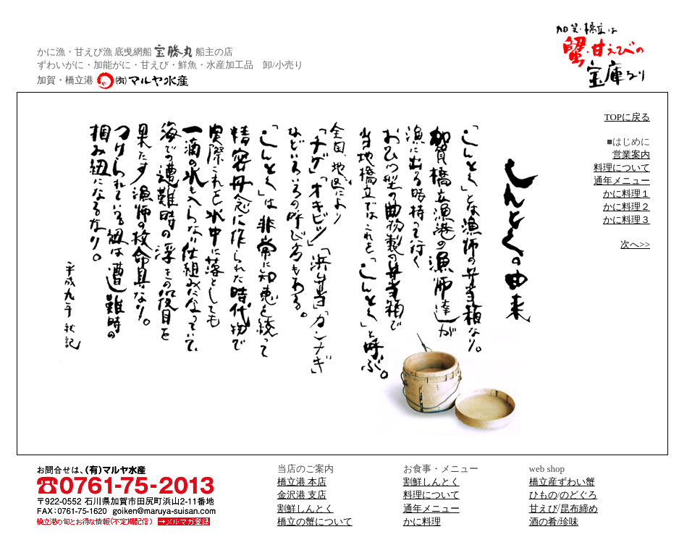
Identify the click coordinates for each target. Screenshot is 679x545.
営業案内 (631, 154)
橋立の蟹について (315, 521)
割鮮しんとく (431, 481)
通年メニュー (622, 180)
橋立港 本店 (301, 481)
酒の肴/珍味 (554, 521)
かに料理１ (626, 193)
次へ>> (635, 244)
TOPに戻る (627, 116)
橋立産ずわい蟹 (562, 481)
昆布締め (579, 508)
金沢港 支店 (301, 494)
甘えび (543, 508)
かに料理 (422, 521)
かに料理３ (626, 219)
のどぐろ (578, 494)
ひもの (543, 494)
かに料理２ (626, 206)
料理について (622, 167)
